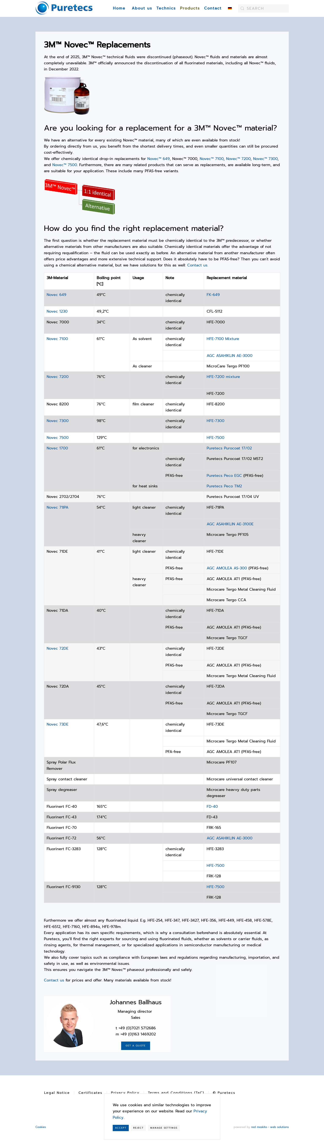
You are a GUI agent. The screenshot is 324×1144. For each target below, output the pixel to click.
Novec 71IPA (57, 507)
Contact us (54, 980)
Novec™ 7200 (238, 159)
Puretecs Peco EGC (224, 476)
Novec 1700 (57, 448)
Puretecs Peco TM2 (224, 486)
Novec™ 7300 (265, 159)
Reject (138, 1128)
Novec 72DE (57, 648)
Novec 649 (56, 295)
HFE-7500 (215, 438)
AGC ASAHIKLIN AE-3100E (230, 524)
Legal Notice (57, 1092)
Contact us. (197, 265)
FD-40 (212, 806)
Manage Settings (164, 1128)
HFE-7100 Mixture (223, 339)
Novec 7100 (57, 339)
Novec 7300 (58, 421)
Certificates (90, 1092)
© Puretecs (224, 1092)
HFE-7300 (215, 421)
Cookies (40, 1127)
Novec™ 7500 (64, 165)
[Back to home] (63, 8)
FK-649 (214, 295)
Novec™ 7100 (212, 159)
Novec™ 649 (158, 159)
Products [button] (190, 8)
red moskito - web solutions (270, 1127)
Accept (120, 1128)
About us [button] (142, 8)
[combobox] (263, 8)
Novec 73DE (57, 724)
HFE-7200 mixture (223, 377)
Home (119, 8)
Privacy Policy (125, 1092)
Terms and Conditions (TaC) (176, 1092)
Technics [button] (166, 8)
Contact (213, 8)
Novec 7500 (58, 438)
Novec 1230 (57, 311)
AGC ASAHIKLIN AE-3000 (229, 356)
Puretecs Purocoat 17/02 (229, 448)
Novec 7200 (58, 377)
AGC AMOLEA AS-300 (227, 568)
